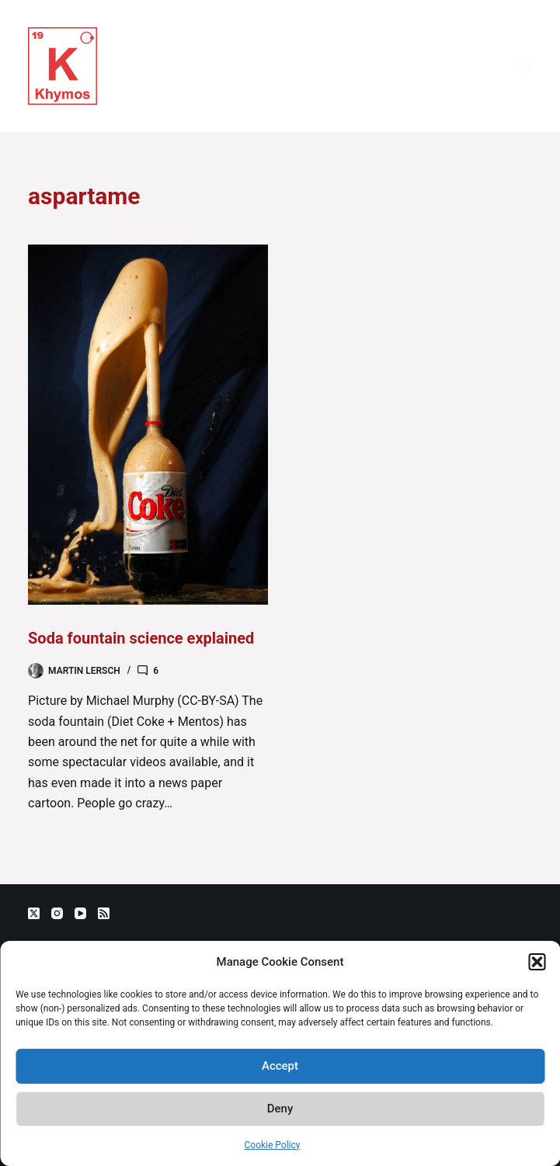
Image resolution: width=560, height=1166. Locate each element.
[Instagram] (57, 913)
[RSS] (104, 913)
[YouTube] (80, 913)
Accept (280, 1066)
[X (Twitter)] (34, 913)
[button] (536, 962)
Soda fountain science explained (141, 638)
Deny (280, 1109)
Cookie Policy (273, 1145)
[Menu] (525, 66)
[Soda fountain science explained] (148, 425)
